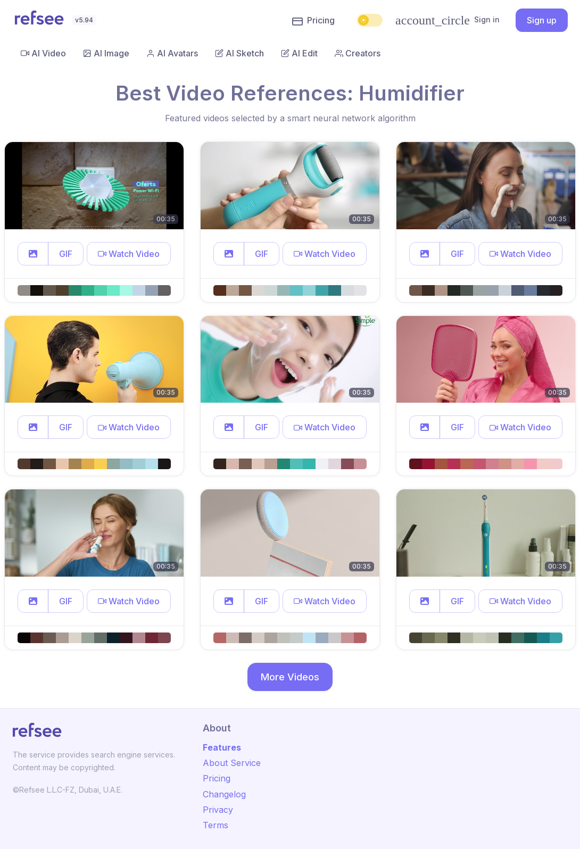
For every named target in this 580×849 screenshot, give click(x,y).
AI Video (43, 53)
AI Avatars (172, 53)
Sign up (542, 20)
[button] (33, 253)
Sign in (447, 20)
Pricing (313, 21)
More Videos (290, 676)
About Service (232, 763)
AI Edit (299, 53)
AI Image (106, 53)
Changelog (224, 794)
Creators (357, 53)
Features (222, 747)
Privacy (218, 809)
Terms (215, 825)
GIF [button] (65, 253)
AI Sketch (239, 53)
